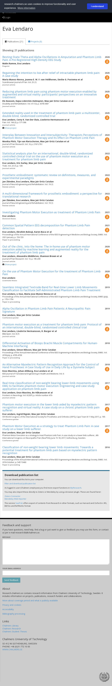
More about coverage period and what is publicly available (30, 600)
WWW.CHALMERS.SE (12, 649)
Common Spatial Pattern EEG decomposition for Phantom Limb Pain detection (46, 227)
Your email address (11, 568)
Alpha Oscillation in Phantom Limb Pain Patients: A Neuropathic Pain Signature (46, 310)
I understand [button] (97, 6)
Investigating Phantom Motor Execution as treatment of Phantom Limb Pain (51, 212)
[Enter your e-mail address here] (56, 572)
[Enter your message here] (56, 552)
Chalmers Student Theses (14, 631)
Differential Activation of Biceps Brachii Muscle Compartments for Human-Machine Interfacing (50, 344)
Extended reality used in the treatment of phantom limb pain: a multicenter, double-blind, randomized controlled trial (51, 114)
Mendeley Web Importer (15, 498)
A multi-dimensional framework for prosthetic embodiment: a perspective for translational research (52, 195)
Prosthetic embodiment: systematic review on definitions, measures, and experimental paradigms (49, 176)
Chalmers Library (10, 625)
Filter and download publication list (20, 483)
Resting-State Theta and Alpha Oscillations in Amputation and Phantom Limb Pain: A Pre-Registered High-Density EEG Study (51, 58)
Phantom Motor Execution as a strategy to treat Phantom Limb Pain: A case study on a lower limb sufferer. (50, 427)
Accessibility (8, 609)
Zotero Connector (12, 496)
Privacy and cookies (11, 605)
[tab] (14, 42)
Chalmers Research (11, 628)
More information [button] (26, 8)
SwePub (19, 503)
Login (6, 17)
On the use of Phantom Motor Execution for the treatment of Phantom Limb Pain (51, 273)
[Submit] (11, 580)
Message (6, 537)
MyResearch (75, 487)
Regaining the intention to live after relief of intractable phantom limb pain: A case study (51, 74)
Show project (10, 128)
